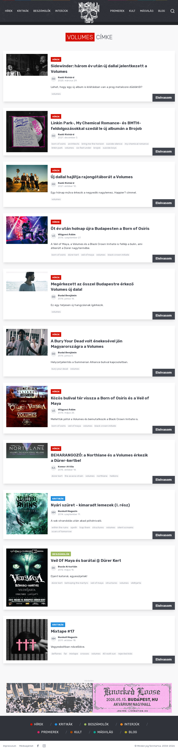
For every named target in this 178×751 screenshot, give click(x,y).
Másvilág (146, 10)
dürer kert (73, 254)
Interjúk (61, 10)
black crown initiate (118, 254)
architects (73, 143)
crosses (84, 653)
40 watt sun (109, 653)
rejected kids (125, 653)
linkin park (57, 147)
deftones (57, 653)
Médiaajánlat (26, 745)
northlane (102, 475)
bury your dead (60, 368)
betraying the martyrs (76, 582)
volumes (56, 93)
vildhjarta (136, 582)
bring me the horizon (93, 143)
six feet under (83, 147)
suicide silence (114, 143)
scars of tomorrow (62, 531)
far (65, 653)
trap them (84, 527)
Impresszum (9, 745)
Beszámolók (42, 10)
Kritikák (23, 10)
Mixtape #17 (62, 631)
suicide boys (109, 147)
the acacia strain (74, 475)
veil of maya (87, 254)
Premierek (117, 10)
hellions (114, 475)
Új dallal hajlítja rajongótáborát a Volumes (92, 177)
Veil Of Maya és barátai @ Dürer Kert (86, 560)
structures (98, 527)
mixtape (73, 653)
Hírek (9, 10)
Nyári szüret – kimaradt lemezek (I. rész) (90, 505)
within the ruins (60, 527)
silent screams (125, 527)
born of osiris (59, 143)
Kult (132, 10)
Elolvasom (164, 98)
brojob (97, 147)
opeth (74, 527)
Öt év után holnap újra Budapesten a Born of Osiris (100, 228)
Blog (161, 10)
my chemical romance (137, 143)
